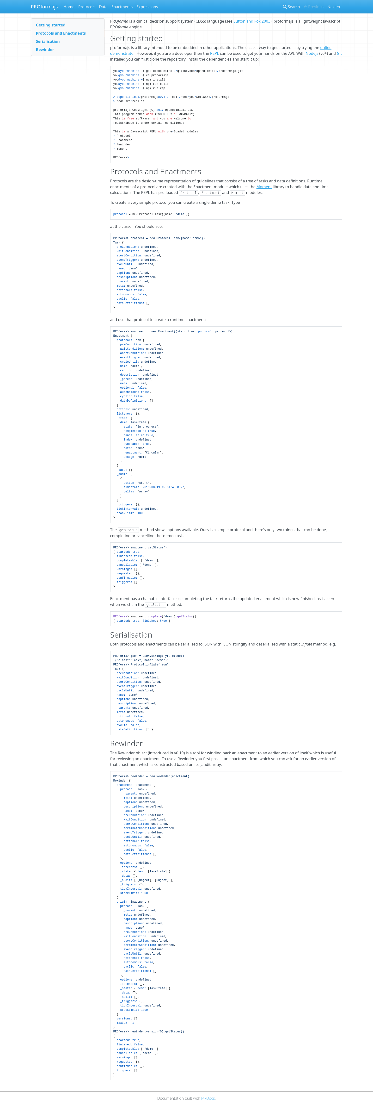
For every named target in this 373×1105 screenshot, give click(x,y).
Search (291, 6)
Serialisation (48, 41)
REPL (214, 53)
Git (339, 53)
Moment (264, 186)
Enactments (122, 6)
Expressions (147, 6)
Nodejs (312, 53)
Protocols (86, 6)
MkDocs (208, 1098)
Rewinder (45, 49)
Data (103, 6)
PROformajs (44, 6)
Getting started (51, 25)
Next (333, 6)
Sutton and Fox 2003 (251, 21)
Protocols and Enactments (61, 33)
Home (69, 6)
